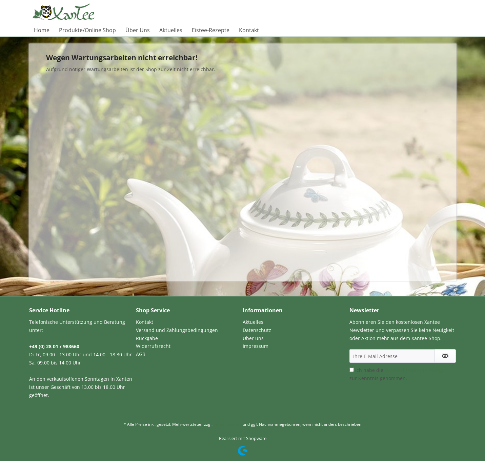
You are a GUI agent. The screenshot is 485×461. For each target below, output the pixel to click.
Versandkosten (228, 424)
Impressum (255, 346)
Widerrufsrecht (153, 346)
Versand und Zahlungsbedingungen (177, 330)
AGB (140, 354)
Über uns (253, 338)
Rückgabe (147, 338)
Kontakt (144, 322)
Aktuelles (253, 322)
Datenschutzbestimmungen (416, 370)
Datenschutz (257, 330)
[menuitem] (41, 30)
